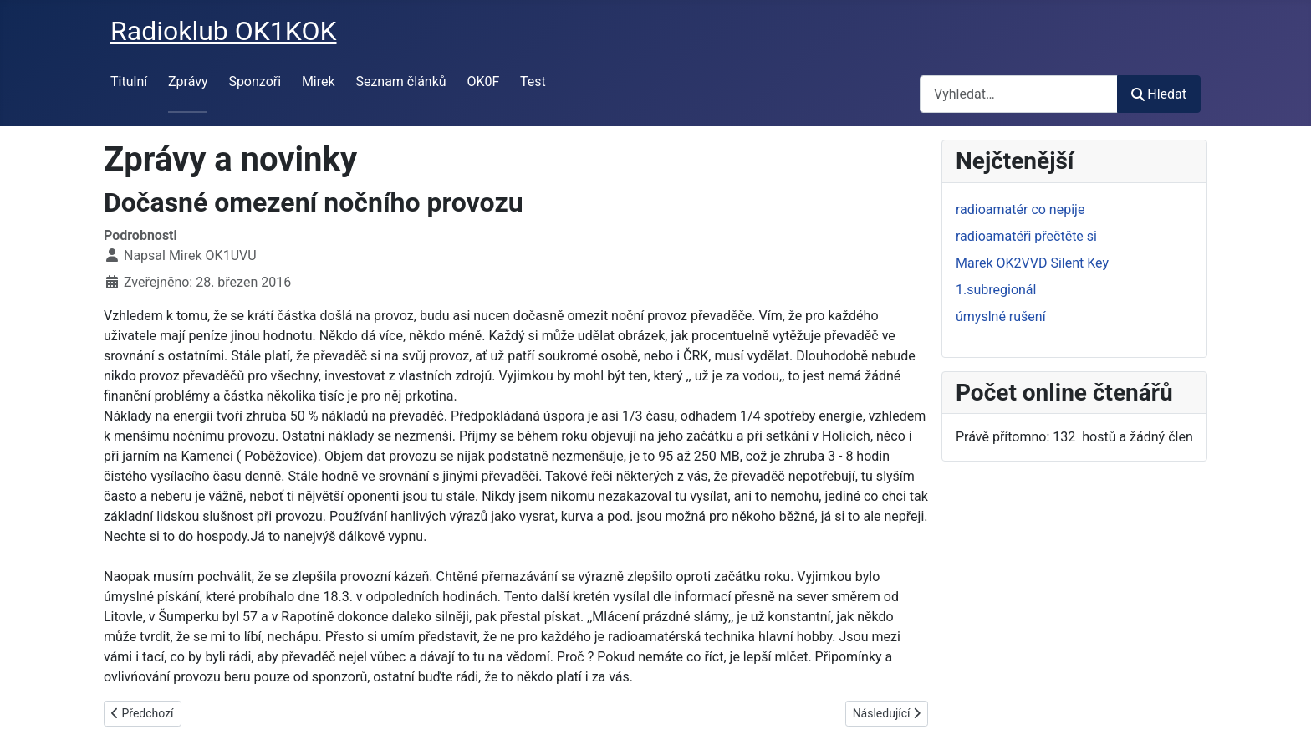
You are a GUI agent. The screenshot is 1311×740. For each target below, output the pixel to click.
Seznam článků (400, 81)
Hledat (1158, 94)
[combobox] (1019, 94)
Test (533, 81)
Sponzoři (254, 81)
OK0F (483, 81)
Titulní (128, 81)
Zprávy (188, 81)
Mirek (318, 81)
